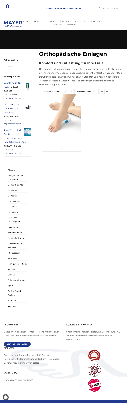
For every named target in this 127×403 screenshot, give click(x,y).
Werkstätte (33, 363)
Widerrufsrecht (73, 339)
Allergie (11, 170)
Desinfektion (14, 201)
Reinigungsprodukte (17, 264)
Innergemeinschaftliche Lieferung (83, 332)
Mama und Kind (15, 232)
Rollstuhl (12, 269)
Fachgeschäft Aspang (15, 355)
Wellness (12, 306)
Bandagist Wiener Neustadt (18, 380)
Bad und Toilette (15, 185)
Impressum (81, 335)
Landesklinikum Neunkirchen (45, 359)
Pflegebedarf (14, 253)
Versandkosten (14, 98)
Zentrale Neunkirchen (15, 363)
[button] (5, 397)
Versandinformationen (47, 332)
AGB (118, 332)
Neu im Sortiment (16, 238)
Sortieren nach (52, 91)
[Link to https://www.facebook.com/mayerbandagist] (7, 6)
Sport (10, 285)
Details (62, 148)
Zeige (83, 91)
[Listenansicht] (107, 91)
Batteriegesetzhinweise (99, 335)
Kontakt (31, 332)
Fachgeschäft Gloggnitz (16, 359)
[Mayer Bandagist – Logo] (13, 21)
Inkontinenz (13, 227)
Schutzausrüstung (16, 280)
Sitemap (69, 335)
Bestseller (12, 196)
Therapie (12, 300)
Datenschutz (108, 332)
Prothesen (12, 258)
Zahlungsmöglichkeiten (27, 335)
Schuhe (11, 275)
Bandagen (12, 190)
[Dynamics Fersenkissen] (61, 116)
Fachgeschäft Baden (38, 355)
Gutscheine (13, 212)
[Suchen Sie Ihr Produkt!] (110, 8)
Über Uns (9, 335)
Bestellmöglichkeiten (15, 332)
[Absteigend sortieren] (71, 91)
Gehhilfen (12, 207)
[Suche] (99, 8)
